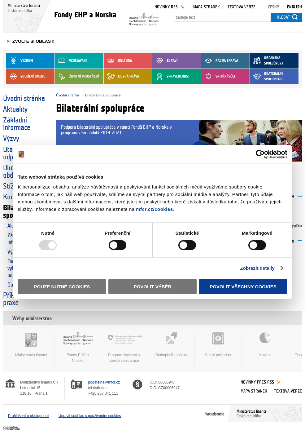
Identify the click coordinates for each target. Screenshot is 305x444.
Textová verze (241, 7)
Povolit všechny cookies (243, 286)
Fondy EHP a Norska (78, 347)
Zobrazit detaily (257, 268)
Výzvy (11, 138)
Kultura (118, 61)
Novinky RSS (166, 7)
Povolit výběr (153, 286)
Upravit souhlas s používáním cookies (90, 416)
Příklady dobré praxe (23, 299)
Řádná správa (219, 61)
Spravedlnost (171, 76)
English (294, 7)
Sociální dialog (26, 76)
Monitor (265, 344)
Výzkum (19, 61)
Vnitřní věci (218, 76)
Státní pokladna (218, 344)
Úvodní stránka (24, 98)
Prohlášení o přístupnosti (28, 416)
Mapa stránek (206, 7)
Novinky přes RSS (257, 382)
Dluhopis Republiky (171, 344)
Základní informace (16, 124)
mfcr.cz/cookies (154, 208)
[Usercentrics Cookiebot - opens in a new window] (260, 154)
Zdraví (164, 61)
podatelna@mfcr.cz (104, 382)
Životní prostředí (77, 76)
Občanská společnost (266, 61)
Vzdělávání (71, 61)
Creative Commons (12, 428)
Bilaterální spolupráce (266, 76)
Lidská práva (121, 76)
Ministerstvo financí (31, 344)
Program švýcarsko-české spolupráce (124, 347)
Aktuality (15, 109)
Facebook (214, 413)
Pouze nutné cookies (62, 286)
